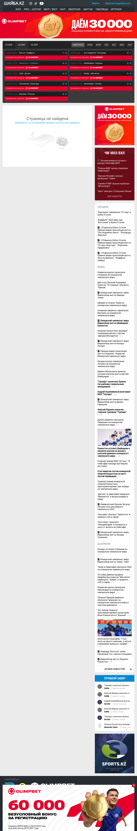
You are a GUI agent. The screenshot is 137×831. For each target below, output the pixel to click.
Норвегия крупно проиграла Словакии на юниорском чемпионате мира (111, 275)
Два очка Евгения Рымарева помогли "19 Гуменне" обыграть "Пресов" (113, 285)
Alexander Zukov (111, 727)
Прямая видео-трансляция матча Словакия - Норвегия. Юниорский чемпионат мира (112, 353)
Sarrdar (107, 704)
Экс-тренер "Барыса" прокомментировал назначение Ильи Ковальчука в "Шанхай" (113, 612)
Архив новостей (114, 669)
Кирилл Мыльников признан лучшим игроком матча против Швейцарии (113, 374)
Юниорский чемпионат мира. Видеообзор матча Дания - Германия (113, 402)
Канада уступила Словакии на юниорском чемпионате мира (112, 550)
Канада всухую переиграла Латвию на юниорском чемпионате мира (110, 364)
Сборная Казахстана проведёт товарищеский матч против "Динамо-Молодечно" (112, 333)
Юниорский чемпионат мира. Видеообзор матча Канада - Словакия (113, 535)
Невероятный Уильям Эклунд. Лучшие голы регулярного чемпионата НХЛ (113, 507)
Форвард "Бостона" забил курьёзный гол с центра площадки (114, 652)
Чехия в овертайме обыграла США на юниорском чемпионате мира (114, 568)
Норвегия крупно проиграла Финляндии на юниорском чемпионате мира (111, 590)
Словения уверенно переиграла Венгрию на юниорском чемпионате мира (112, 313)
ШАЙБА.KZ (14, 3)
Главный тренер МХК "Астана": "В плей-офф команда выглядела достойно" (113, 463)
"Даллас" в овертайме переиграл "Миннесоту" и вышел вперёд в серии (113, 496)
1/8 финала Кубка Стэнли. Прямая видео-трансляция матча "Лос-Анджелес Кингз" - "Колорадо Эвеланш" (114, 231)
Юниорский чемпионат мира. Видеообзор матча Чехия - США (113, 560)
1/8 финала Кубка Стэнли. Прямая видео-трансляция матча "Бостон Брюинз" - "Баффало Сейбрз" (114, 257)
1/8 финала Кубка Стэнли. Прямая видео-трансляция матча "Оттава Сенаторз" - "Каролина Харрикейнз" (114, 244)
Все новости (115, 196)
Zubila (106, 688)
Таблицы (101, 9)
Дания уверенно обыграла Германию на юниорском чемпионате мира (110, 422)
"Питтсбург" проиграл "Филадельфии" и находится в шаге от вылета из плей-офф (112, 524)
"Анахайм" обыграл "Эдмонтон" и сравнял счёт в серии (113, 515)
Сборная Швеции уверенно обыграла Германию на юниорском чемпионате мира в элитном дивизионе (113, 601)
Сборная (74, 9)
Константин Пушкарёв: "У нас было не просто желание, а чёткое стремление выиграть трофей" (114, 641)
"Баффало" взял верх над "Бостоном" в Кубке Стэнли (110, 221)
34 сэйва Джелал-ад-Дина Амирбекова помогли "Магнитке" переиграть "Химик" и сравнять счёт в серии (113, 578)
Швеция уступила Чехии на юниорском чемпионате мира (112, 304)
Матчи (87, 9)
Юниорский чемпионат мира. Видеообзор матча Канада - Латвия (113, 343)
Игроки (116, 9)
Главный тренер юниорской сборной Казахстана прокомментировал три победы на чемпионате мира (113, 485)
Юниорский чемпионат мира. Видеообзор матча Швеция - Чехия (113, 295)
